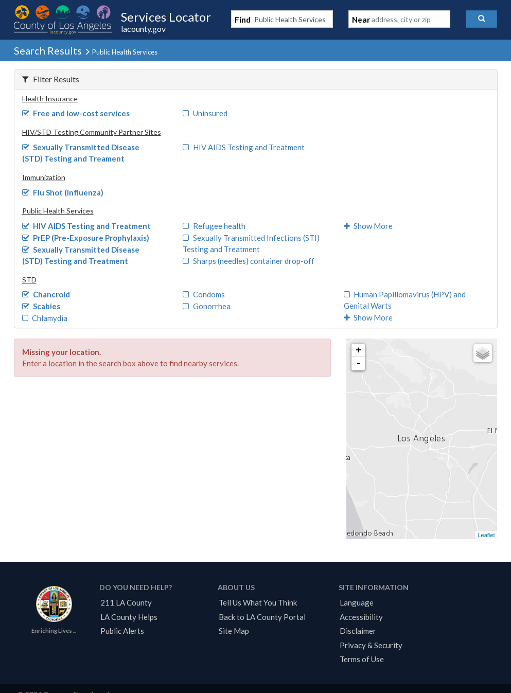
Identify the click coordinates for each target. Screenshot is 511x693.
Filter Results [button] (50, 79)
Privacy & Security (371, 645)
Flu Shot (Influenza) (63, 192)
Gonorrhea (207, 306)
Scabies (41, 306)
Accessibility (361, 616)
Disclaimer (358, 630)
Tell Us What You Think (258, 602)
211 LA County (126, 602)
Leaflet (486, 535)
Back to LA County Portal (262, 616)
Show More (368, 225)
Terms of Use (362, 659)
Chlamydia (45, 318)
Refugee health (214, 225)
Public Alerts (122, 630)
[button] (481, 19)
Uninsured (205, 113)
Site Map (234, 630)
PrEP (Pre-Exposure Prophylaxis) (86, 237)
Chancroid (46, 294)
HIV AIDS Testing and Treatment (244, 147)
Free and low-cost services (76, 113)
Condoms (204, 294)
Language (357, 602)
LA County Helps (128, 616)
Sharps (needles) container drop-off (248, 260)
